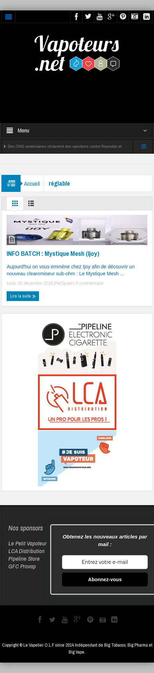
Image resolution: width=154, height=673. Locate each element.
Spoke (67, 283)
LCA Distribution (26, 551)
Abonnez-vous (105, 579)
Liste (31, 205)
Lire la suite (23, 296)
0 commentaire (89, 283)
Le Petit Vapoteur (27, 543)
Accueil (32, 183)
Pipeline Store (24, 558)
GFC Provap (22, 566)
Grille (15, 205)
